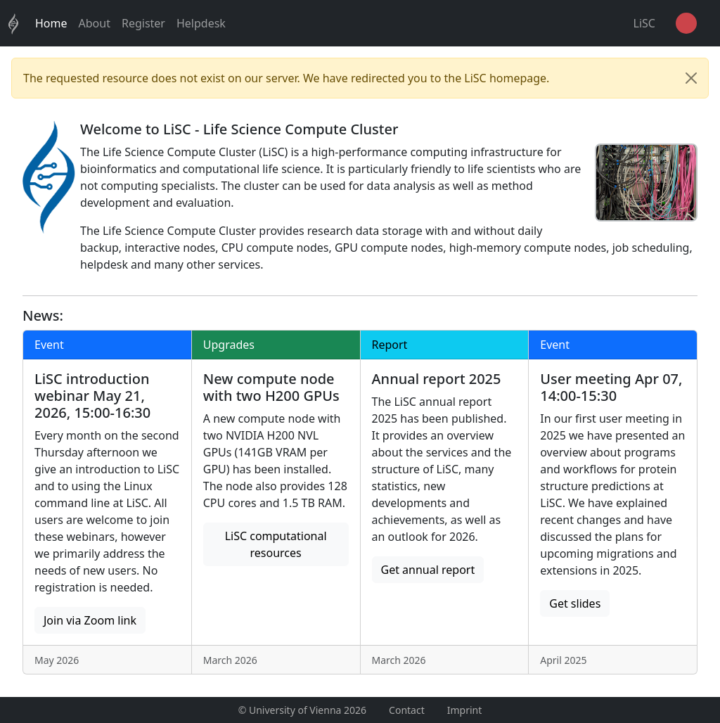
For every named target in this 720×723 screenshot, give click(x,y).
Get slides (574, 603)
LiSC (644, 23)
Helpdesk (201, 23)
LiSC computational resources (276, 544)
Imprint (464, 710)
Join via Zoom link (90, 620)
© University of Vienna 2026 (302, 710)
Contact (407, 710)
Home (51, 23)
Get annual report (428, 569)
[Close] (691, 78)
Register (143, 23)
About (94, 23)
